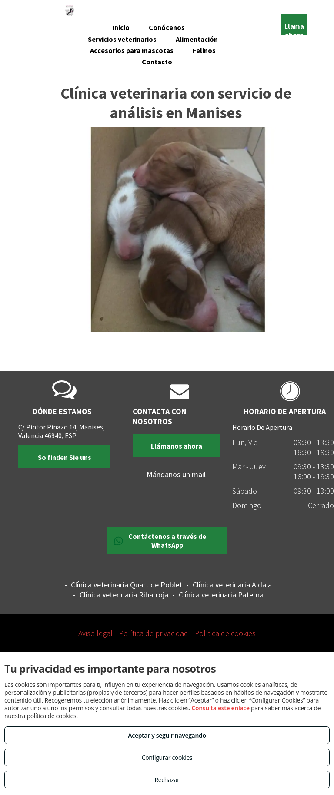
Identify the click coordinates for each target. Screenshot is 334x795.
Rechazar (166, 779)
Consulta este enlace (220, 708)
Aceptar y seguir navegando (167, 735)
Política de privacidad (153, 633)
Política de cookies (225, 633)
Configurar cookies (167, 757)
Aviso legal (95, 633)
